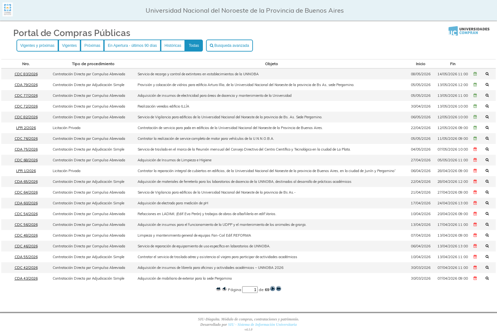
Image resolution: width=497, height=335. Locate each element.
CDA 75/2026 (26, 149)
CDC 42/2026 (26, 267)
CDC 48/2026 (26, 235)
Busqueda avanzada (229, 45)
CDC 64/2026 (26, 192)
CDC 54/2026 (26, 214)
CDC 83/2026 (26, 74)
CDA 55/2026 (26, 257)
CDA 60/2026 (26, 203)
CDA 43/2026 (26, 278)
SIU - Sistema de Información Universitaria (262, 324)
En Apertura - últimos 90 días (132, 45)
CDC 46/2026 (26, 246)
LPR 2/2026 (26, 128)
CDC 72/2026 (26, 106)
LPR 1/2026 (26, 171)
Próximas (92, 45)
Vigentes (69, 45)
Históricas (173, 45)
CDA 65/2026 (26, 181)
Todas (194, 45)
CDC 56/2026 (26, 224)
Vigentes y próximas (37, 45)
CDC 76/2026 (26, 138)
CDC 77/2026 (26, 95)
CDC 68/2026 (26, 160)
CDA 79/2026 (26, 85)
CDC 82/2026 (26, 117)
